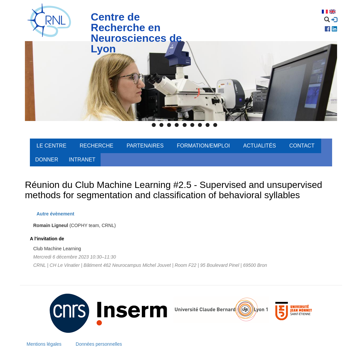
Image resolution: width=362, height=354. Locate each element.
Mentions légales (44, 344)
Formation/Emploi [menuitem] (203, 145)
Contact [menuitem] (302, 145)
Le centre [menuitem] (51, 145)
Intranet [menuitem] (82, 159)
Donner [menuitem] (46, 159)
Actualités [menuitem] (259, 145)
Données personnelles (99, 344)
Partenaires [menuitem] (145, 145)
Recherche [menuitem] (96, 145)
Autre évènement (55, 213)
